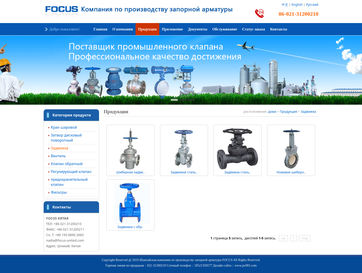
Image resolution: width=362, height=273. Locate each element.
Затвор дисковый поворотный (66, 138)
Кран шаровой (64, 127)
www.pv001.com (246, 265)
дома (272, 111)
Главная (100, 29)
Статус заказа (253, 29)
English (297, 4)
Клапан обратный (67, 163)
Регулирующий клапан (71, 171)
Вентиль (58, 155)
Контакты (278, 29)
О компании (122, 29)
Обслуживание (224, 29)
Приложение (172, 29)
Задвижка (59, 148)
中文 (285, 4)
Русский (312, 4)
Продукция (147, 29)
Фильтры (59, 192)
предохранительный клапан (69, 182)
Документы (197, 29)
